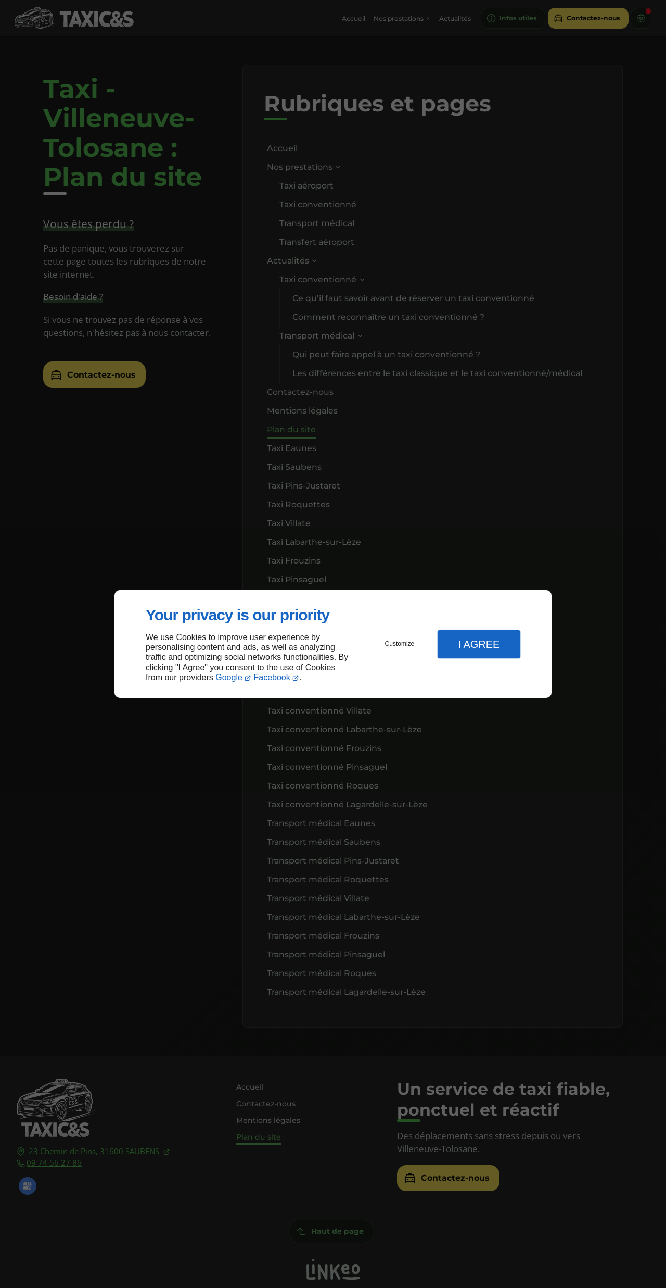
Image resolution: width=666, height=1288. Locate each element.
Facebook (272, 677)
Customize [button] (400, 643)
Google (228, 677)
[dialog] (333, 644)
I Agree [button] (478, 644)
